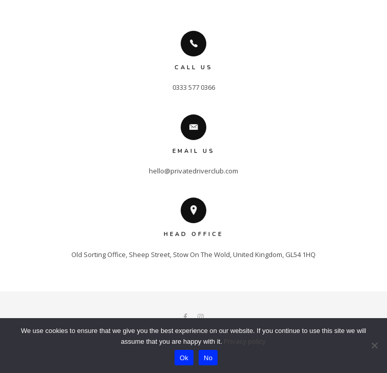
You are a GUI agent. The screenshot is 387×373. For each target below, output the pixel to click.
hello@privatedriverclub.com (193, 170)
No (208, 358)
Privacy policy (245, 341)
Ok (184, 358)
